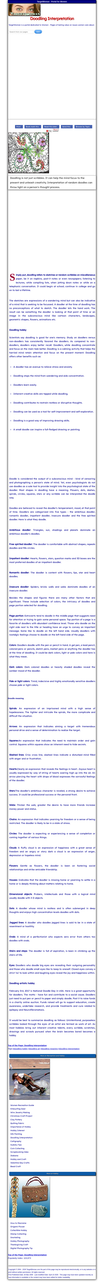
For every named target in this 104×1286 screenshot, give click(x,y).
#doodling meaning (49, 1049)
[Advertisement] (52, 58)
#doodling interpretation (69, 1049)
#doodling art (34, 1049)
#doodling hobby (20, 1049)
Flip (48, 131)
